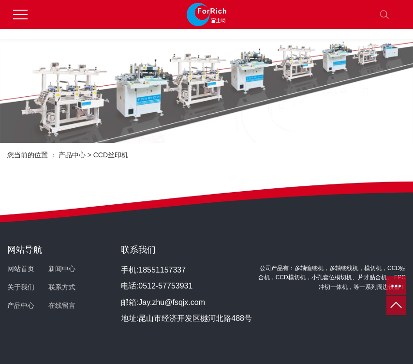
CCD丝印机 (110, 155)
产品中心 (72, 155)
